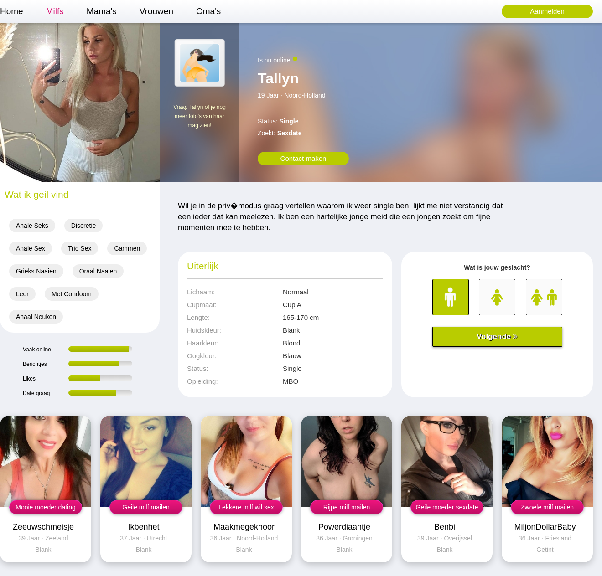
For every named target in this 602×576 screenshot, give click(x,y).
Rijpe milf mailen (346, 507)
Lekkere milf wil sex (246, 507)
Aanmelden (547, 11)
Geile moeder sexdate (447, 507)
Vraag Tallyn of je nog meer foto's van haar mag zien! (199, 116)
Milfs (55, 11)
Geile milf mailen (145, 507)
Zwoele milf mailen (547, 507)
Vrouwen (156, 11)
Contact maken (303, 158)
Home (11, 11)
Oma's (208, 11)
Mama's (102, 11)
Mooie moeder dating (46, 507)
